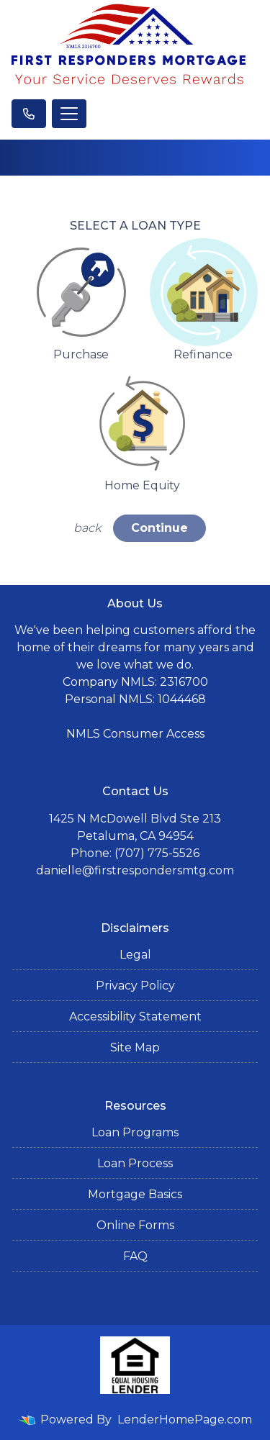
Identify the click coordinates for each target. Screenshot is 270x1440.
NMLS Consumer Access (135, 734)
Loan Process (135, 1163)
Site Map (135, 1047)
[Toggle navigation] (69, 113)
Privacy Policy (135, 985)
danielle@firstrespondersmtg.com (135, 870)
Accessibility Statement (135, 1016)
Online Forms (135, 1225)
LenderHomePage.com (184, 1419)
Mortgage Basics (135, 1194)
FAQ (135, 1256)
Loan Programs (135, 1132)
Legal (135, 954)
